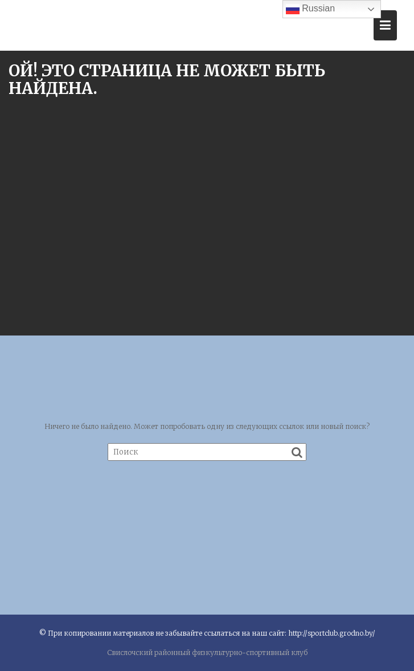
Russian (310, 9)
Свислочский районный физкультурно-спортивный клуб (207, 652)
